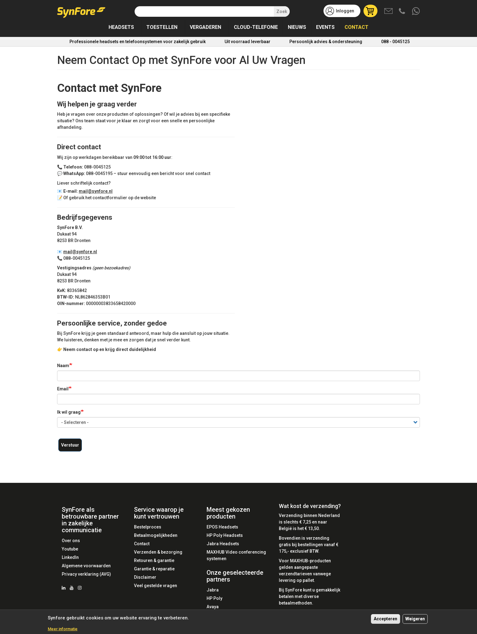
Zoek (281, 11)
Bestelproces (147, 526)
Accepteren (385, 618)
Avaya (213, 606)
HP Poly (214, 598)
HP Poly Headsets (225, 535)
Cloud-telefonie (256, 27)
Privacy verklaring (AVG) (86, 574)
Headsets (121, 27)
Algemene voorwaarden (86, 565)
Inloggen (345, 10)
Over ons (71, 540)
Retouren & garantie (154, 560)
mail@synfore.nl (99, 191)
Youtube (70, 548)
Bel (402, 11)
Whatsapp (416, 11)
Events (325, 27)
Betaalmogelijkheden (155, 535)
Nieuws (297, 27)
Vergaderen (205, 27)
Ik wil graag (69, 412)
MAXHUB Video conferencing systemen (236, 555)
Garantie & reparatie (154, 568)
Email (63, 388)
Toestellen (161, 27)
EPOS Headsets (222, 526)
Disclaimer (145, 577)
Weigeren (415, 618)
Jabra (213, 589)
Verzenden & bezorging (158, 552)
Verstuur (70, 445)
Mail (389, 11)
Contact (356, 27)
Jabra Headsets (223, 543)
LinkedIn (70, 557)
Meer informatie (63, 629)
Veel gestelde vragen (155, 585)
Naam (63, 365)
